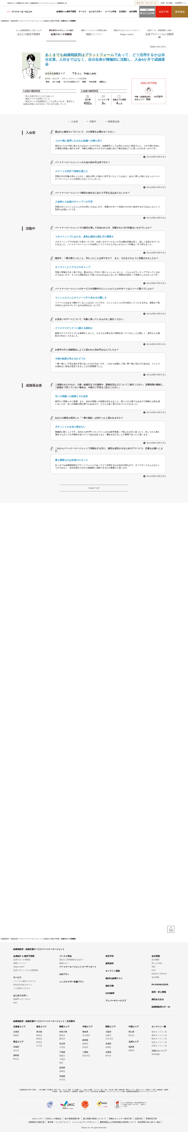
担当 (154, 1090)
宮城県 (16, 1047)
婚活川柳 (109, 986)
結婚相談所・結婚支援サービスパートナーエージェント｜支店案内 (44, 1021)
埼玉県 (62, 1044)
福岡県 (131, 1047)
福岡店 (131, 1050)
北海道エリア (19, 1026)
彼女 (60, 1091)
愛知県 (85, 1032)
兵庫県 (108, 1052)
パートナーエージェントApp (115, 1091)
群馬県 (62, 1068)
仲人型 (111, 1090)
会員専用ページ (181, 3)
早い (59, 1090)
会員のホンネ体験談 (21, 960)
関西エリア (110, 1026)
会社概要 (155, 960)
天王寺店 (109, 1039)
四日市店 (86, 1056)
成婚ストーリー (20, 963)
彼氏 (69, 1090)
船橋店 (62, 1056)
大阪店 (108, 1035)
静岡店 (85, 1044)
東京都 (39, 1032)
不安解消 (50, 1090)
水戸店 (62, 1079)
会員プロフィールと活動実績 (25, 970)
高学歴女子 (67, 1091)
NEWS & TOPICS (159, 974)
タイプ (65, 1090)
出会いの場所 (88, 1090)
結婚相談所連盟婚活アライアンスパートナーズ (141, 1091)
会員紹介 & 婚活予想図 (66, 11)
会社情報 (133, 11)
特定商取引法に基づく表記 (149, 1122)
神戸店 (108, 1056)
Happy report (18, 967)
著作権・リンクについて (58, 1122)
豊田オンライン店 (159, 1035)
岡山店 (131, 1035)
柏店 (61, 1063)
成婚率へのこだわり (21, 999)
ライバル (97, 1090)
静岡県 (85, 1040)
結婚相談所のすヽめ (161, 1007)
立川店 (39, 1046)
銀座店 (39, 1039)
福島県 (16, 1055)
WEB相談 (156, 1054)
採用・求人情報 (166, 3)
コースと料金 (110, 11)
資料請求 (109, 963)
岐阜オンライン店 (159, 1039)
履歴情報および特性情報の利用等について (118, 1122)
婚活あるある (158, 999)
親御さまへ (64, 963)
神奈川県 (63, 1032)
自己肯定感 (94, 1091)
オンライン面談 (112, 971)
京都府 (108, 1044)
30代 (55, 1090)
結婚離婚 (102, 1091)
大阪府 (108, 1032)
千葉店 (62, 1059)
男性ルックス (130, 1090)
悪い (106, 1090)
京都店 (108, 1047)
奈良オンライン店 (159, 1042)
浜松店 (85, 1047)
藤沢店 (62, 1039)
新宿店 (39, 1035)
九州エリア (134, 1042)
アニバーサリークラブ (115, 1000)
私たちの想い (157, 963)
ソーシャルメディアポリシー (84, 1122)
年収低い (55, 1091)
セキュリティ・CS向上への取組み (47, 1118)
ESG (154, 970)
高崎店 (62, 1071)
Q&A (15, 1002)
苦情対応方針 (151, 1118)
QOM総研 (109, 993)
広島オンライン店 (159, 1046)
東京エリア (41, 1026)
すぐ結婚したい (77, 1090)
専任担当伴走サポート (22, 985)
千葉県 (62, 1052)
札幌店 (16, 1035)
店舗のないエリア (159, 1051)
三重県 (85, 1052)
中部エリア (87, 1026)
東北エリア (18, 1042)
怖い (102, 1090)
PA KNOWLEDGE (160, 984)
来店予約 (109, 956)
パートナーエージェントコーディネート (77, 967)
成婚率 (166, 1090)
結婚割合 (160, 1090)
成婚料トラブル (84, 1091)
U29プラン (64, 974)
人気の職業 (42, 1090)
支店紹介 (123, 11)
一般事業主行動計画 (36, 1122)
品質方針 (139, 1118)
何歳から (149, 1090)
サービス (82, 11)
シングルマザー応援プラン (71, 982)
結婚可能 (122, 1090)
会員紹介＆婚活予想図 (51, 21)
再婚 (116, 1090)
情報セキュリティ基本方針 (120, 1118)
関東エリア (64, 1026)
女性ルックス (140, 1090)
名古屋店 (86, 1035)
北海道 (16, 1032)
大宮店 (62, 1047)
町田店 (39, 1042)
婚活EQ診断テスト (114, 978)
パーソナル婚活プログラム (24, 981)
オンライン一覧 (159, 1026)
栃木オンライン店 (159, 1032)
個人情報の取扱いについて (94, 1118)
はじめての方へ (95, 11)
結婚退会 (75, 1091)
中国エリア (134, 1026)
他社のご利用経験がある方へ (71, 960)
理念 (153, 967)
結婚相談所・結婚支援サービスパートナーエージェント (21, 21)
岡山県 (131, 1032)
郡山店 (16, 1059)
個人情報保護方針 (72, 1118)
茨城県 (62, 1076)
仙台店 (16, 1050)
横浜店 (62, 1035)
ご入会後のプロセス (21, 988)
